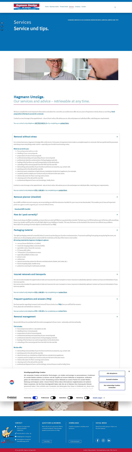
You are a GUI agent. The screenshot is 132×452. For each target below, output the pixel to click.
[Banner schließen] (129, 422)
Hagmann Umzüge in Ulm (76, 20)
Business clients (57, 7)
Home (49, 7)
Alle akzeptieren (112, 424)
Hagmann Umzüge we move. (92, 20)
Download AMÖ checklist (22, 209)
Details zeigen (97, 448)
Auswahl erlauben (112, 430)
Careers (89, 7)
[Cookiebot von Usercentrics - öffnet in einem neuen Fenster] (12, 448)
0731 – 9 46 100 (39, 190)
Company (83, 7)
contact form (64, 123)
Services (76, 7)
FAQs (54, 224)
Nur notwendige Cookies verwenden (112, 437)
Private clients (67, 7)
